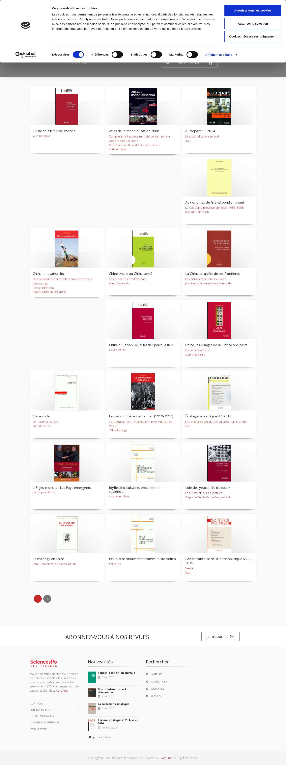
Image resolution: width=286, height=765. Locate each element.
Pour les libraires (42, 716)
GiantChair (166, 758)
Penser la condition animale (116, 673)
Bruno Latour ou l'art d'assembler (112, 690)
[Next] (47, 599)
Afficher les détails (218, 54)
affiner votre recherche (189, 62)
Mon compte (38, 728)
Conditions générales (45, 722)
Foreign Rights (40, 710)
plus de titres (99, 737)
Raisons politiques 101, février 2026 (118, 721)
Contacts (36, 703)
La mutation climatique (113, 704)
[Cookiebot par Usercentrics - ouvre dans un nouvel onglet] (25, 55)
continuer (62, 690)
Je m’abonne (220, 636)
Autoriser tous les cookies (253, 10)
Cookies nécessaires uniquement (252, 36)
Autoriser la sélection (253, 23)
